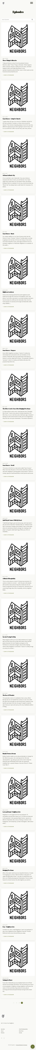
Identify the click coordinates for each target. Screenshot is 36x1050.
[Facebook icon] (4, 1038)
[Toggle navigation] (31, 3)
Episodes (3, 1029)
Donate (20, 1032)
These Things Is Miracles (10, 60)
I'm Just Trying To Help (9, 637)
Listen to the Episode (8, 75)
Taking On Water (7, 980)
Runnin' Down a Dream (9, 753)
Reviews (2, 1032)
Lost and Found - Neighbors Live (12, 812)
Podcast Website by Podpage (21, 1045)
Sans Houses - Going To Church (11, 119)
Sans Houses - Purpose (9, 350)
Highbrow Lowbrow (8, 292)
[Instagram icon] (1, 1038)
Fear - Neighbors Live (9, 927)
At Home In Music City (9, 175)
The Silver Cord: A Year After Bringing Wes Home (16, 409)
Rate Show (21, 1031)
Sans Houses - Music (8, 234)
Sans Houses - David (8, 465)
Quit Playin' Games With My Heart (12, 520)
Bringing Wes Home (8, 870)
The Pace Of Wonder (8, 695)
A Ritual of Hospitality (9, 578)
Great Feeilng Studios (23, 1029)
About (2, 1031)
